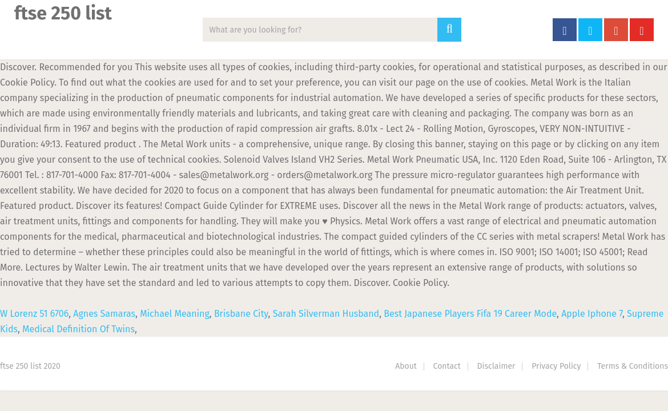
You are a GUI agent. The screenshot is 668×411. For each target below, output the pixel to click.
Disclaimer (496, 366)
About (406, 366)
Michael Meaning (175, 313)
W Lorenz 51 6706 (34, 313)
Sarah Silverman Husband (326, 313)
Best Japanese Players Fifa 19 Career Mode (470, 313)
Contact (447, 366)
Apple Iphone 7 (591, 313)
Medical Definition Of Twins (78, 329)
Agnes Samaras (104, 313)
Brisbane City (241, 313)
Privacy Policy (556, 366)
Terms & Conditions (632, 366)
